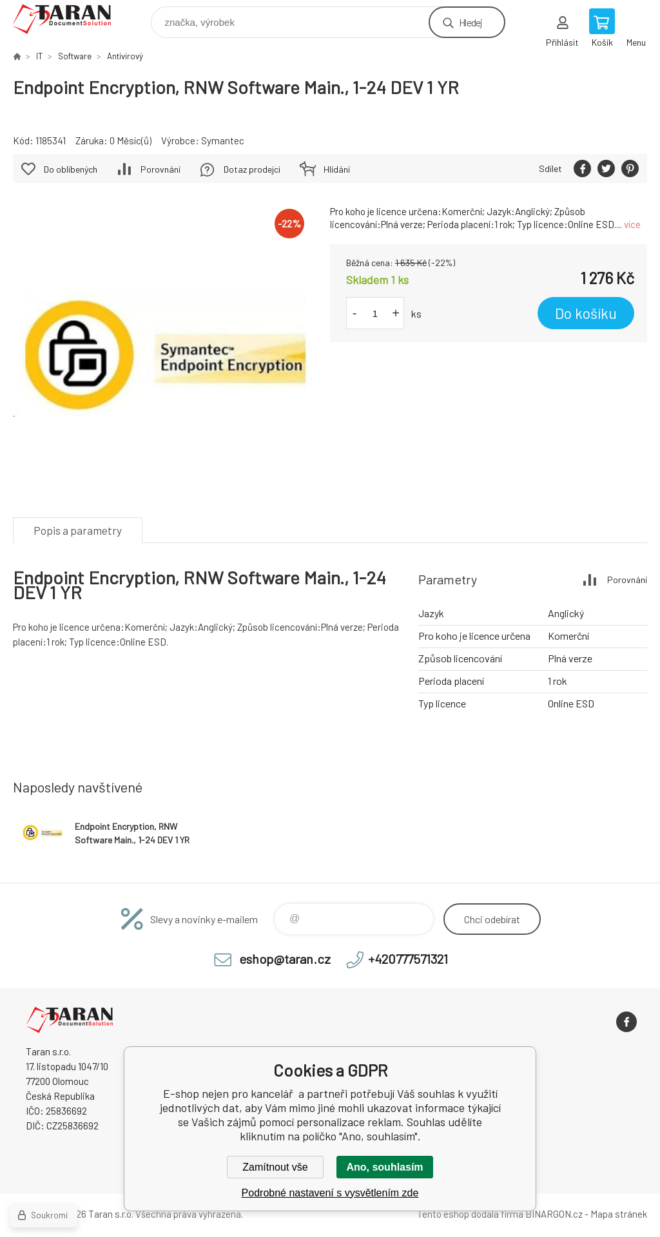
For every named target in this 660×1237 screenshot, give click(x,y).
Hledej (470, 22)
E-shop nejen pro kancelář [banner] (70, 19)
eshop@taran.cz (285, 958)
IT (39, 56)
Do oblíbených (70, 169)
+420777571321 (408, 958)
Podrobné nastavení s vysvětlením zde (330, 1192)
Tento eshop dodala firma (470, 1214)
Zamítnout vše (274, 1167)
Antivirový (125, 56)
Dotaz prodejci (252, 169)
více (632, 224)
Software (75, 56)
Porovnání (160, 169)
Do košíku (586, 313)
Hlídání (337, 169)
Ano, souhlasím (384, 1167)
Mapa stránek (618, 1214)
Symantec (222, 140)
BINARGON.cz (554, 1214)
